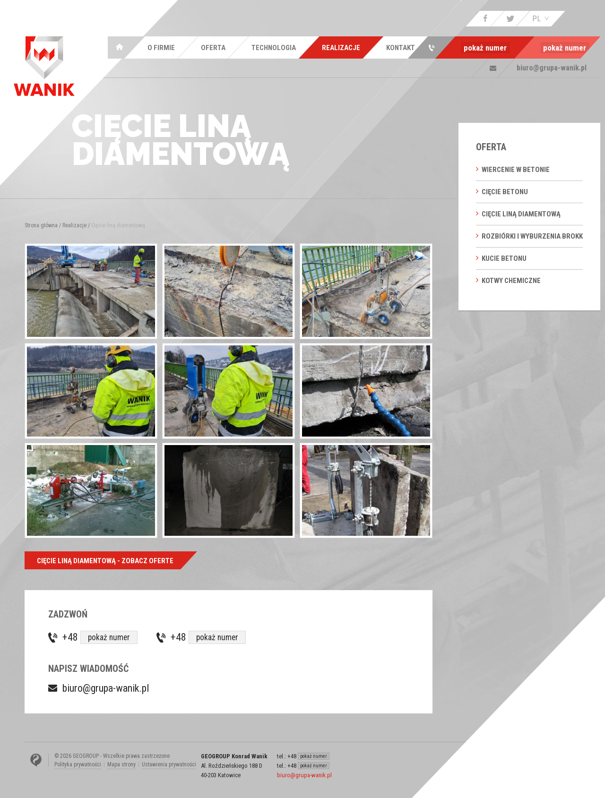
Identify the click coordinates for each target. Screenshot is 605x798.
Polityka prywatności (77, 764)
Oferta (491, 147)
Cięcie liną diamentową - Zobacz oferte (105, 561)
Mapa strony (121, 764)
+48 (100, 637)
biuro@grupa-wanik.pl (105, 688)
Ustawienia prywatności (169, 764)
